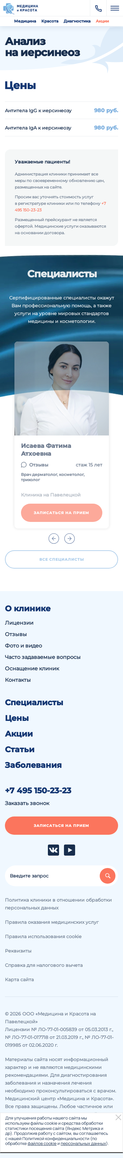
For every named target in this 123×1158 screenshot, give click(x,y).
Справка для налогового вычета (44, 965)
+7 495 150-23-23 (38, 790)
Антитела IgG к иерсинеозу (38, 111)
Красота (49, 21)
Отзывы (38, 465)
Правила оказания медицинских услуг (52, 922)
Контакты (18, 680)
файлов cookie (42, 1143)
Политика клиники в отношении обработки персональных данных (58, 904)
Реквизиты (18, 951)
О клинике (28, 608)
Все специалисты (61, 559)
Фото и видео (23, 646)
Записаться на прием (61, 512)
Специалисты (34, 702)
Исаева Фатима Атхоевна (46, 449)
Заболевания (33, 765)
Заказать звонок (27, 803)
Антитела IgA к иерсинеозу (38, 128)
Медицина (25, 21)
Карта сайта (19, 980)
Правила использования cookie (43, 936)
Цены (17, 718)
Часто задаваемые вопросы (43, 657)
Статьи (19, 749)
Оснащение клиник (32, 668)
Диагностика (77, 21)
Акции (102, 21)
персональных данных (83, 1143)
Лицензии (19, 623)
